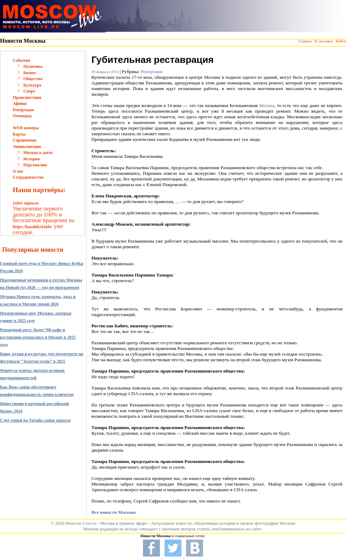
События (21, 60)
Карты (19, 134)
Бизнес (29, 72)
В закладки (323, 41)
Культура (32, 85)
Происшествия (27, 97)
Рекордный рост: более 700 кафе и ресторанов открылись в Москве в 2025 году (38, 337)
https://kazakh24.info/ (32, 226)
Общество (33, 78)
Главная (304, 41)
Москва (266, 105)
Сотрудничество (28, 177)
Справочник (25, 140)
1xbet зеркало (25, 203)
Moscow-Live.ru (81, 523)
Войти (341, 41)
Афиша (20, 103)
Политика (32, 66)
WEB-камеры (26, 127)
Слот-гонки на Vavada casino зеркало (35, 420)
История (31, 158)
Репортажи (23, 109)
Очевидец (22, 115)
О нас (18, 171)
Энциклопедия (27, 146)
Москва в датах (38, 152)
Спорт (29, 91)
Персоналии (35, 164)
